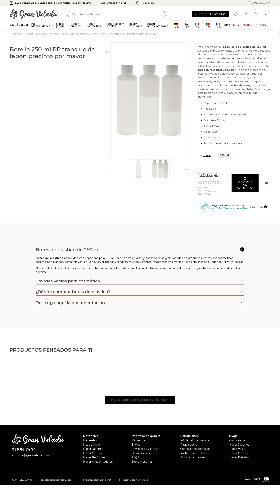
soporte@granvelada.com (30, 454)
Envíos (136, 443)
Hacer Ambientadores (98, 460)
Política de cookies (192, 456)
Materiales (90, 439)
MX (197, 25)
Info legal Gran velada (194, 439)
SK (187, 25)
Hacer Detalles (239, 456)
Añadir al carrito (229, 178)
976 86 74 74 (259, 3)
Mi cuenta (138, 439)
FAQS (135, 456)
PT (208, 25)
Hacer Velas (237, 447)
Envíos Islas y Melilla (145, 447)
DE (176, 25)
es (266, 14)
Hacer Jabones (93, 447)
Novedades (242, 25)
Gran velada (237, 439)
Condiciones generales (195, 447)
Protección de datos (193, 452)
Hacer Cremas (92, 452)
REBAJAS (261, 25)
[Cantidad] (193, 178)
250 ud (176, 153)
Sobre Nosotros (142, 460)
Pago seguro (189, 443)
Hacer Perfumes (94, 456)
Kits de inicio (91, 443)
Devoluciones (141, 452)
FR (218, 25)
